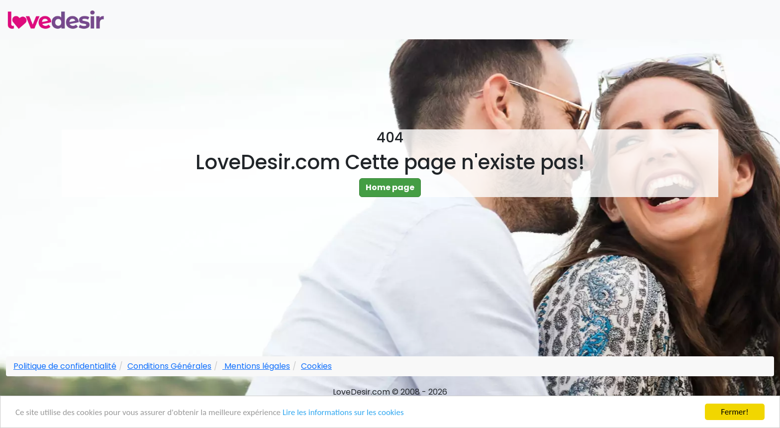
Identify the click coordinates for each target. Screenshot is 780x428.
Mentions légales (256, 366)
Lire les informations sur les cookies (343, 413)
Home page (390, 187)
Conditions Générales (169, 366)
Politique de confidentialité (64, 366)
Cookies (316, 366)
